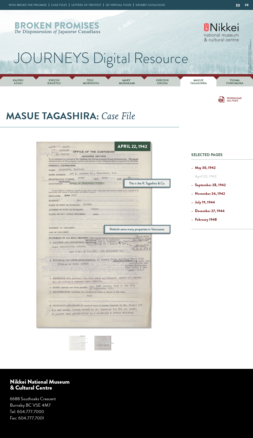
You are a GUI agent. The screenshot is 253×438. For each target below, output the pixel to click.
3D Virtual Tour (118, 5)
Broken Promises (56, 25)
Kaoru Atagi (18, 82)
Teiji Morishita (90, 82)
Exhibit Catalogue (150, 5)
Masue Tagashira (198, 81)
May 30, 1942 (205, 167)
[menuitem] (237, 5)
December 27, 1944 (210, 211)
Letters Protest (86, 5)
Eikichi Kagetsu (54, 82)
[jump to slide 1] (76, 343)
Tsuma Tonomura (234, 81)
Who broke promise (28, 5)
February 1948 (206, 219)
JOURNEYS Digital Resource (101, 58)
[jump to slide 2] (102, 343)
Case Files (59, 5)
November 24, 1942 (210, 193)
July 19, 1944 (205, 202)
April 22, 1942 (206, 176)
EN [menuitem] (238, 5)
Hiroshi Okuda (162, 82)
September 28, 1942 (210, 185)
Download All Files (234, 99)
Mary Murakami (126, 82)
